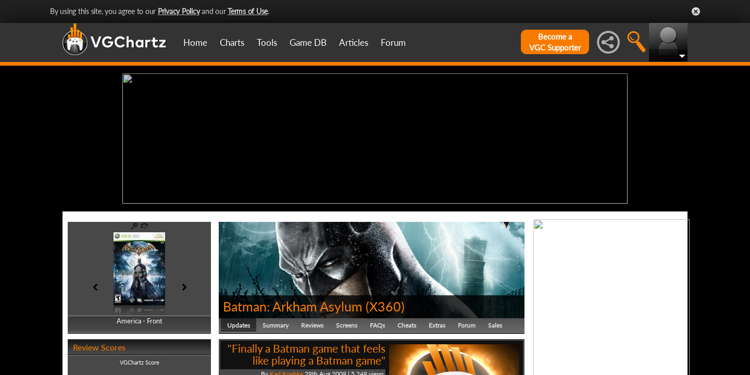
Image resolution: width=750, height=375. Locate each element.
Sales (495, 325)
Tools (267, 42)
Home (195, 42)
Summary (275, 325)
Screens (346, 325)
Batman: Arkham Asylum (292, 306)
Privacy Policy (179, 11)
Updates (238, 325)
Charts (232, 42)
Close (696, 11)
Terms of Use (248, 11)
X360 (385, 306)
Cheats (406, 325)
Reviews (312, 325)
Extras (437, 325)
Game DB (308, 42)
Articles (353, 42)
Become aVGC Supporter (555, 42)
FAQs (377, 325)
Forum (393, 42)
